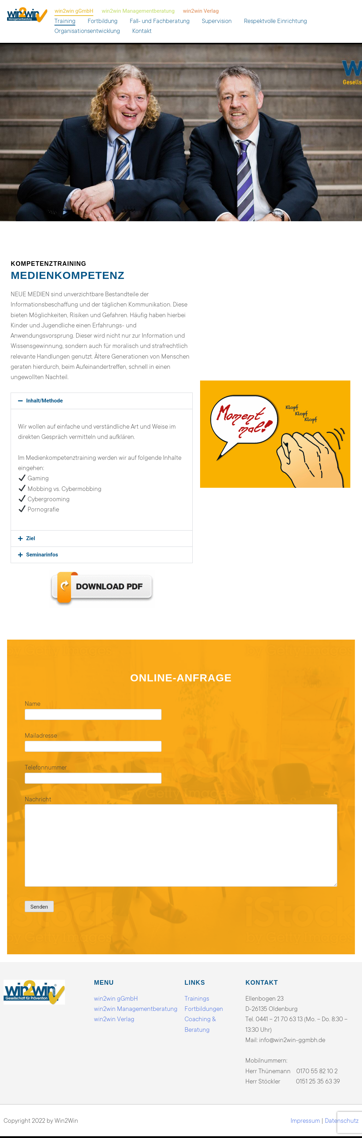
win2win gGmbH (73, 11)
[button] (101, 401)
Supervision (217, 20)
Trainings (197, 998)
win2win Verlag (201, 11)
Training (64, 20)
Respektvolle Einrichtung (275, 20)
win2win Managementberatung (138, 11)
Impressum (305, 1120)
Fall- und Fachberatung (159, 20)
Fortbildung (102, 20)
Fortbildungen (204, 1008)
